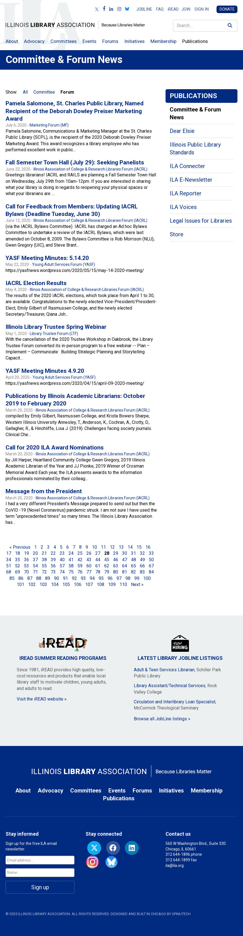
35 (17, 559)
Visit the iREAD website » (42, 699)
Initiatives (134, 41)
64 (124, 565)
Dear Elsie (182, 131)
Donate (227, 9)
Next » (137, 584)
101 (20, 584)
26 (88, 553)
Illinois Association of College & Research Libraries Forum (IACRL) (90, 169)
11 (103, 547)
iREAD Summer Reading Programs (63, 648)
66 (142, 565)
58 (71, 565)
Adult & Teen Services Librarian (164, 669)
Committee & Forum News (195, 113)
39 (53, 559)
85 (11, 578)
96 (110, 578)
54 (35, 565)
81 (124, 572)
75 (71, 572)
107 (89, 584)
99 (136, 578)
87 (29, 578)
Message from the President (44, 491)
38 (44, 559)
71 (35, 572)
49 (142, 559)
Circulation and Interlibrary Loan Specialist (174, 701)
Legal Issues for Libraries (201, 220)
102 (32, 584)
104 (55, 584)
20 (35, 553)
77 (88, 572)
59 (79, 565)
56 (53, 565)
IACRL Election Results (36, 283)
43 (88, 559)
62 (106, 565)
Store (176, 234)
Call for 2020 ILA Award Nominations (55, 447)
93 (83, 578)
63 (115, 565)
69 (17, 572)
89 (47, 578)
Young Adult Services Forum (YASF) (63, 264)
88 (38, 578)
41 (71, 559)
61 (97, 565)
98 (127, 578)
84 (151, 572)
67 (151, 565)
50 (151, 559)
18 (17, 553)
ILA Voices (183, 207)
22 (53, 553)
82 (133, 572)
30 (124, 553)
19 (26, 553)
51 (8, 565)
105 (66, 584)
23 (62, 553)
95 (101, 578)
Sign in (202, 9)
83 (142, 572)
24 (71, 553)
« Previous (19, 547)
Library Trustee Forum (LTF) (54, 333)
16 (147, 547)
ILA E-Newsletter (191, 179)
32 (142, 553)
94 (92, 578)
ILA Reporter (185, 193)
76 (79, 572)
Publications (195, 41)
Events (89, 41)
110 (123, 584)
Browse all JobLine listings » (162, 718)
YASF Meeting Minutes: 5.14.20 (47, 258)
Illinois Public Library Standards (195, 148)
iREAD (173, 9)
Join (185, 9)
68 (8, 572)
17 (8, 553)
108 (100, 584)
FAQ (160, 9)
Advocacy (34, 41)
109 (112, 584)
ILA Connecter (187, 166)
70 (26, 572)
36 (26, 559)
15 (139, 547)
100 (147, 578)
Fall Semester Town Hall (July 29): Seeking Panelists (75, 162)
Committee (44, 92)
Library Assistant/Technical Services (169, 685)
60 (88, 565)
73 (53, 572)
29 (115, 553)
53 (26, 565)
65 (133, 565)
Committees (63, 41)
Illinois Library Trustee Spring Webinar (56, 327)
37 (35, 559)
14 (130, 547)
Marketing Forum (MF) (49, 125)
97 (119, 578)
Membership (163, 41)
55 (44, 565)
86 (20, 578)
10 (94, 547)
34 (8, 559)
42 (79, 559)
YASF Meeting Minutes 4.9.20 (45, 371)
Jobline (144, 9)
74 (62, 572)
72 (44, 572)
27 (97, 553)
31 (133, 553)
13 (121, 547)
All (25, 92)
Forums (110, 41)
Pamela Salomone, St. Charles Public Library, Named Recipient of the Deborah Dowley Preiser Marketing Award (75, 111)
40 (62, 559)
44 (97, 559)
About (12, 41)
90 (56, 578)
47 (124, 559)
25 (79, 553)
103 (43, 584)
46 (115, 559)
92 (74, 578)
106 (77, 584)
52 (17, 565)
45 (106, 559)
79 (106, 572)
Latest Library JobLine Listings (180, 648)
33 (151, 553)
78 (97, 572)
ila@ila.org (175, 865)
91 (65, 578)
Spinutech (181, 914)
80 (115, 572)
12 (112, 547)
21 (44, 553)
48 (133, 559)
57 (62, 565)
